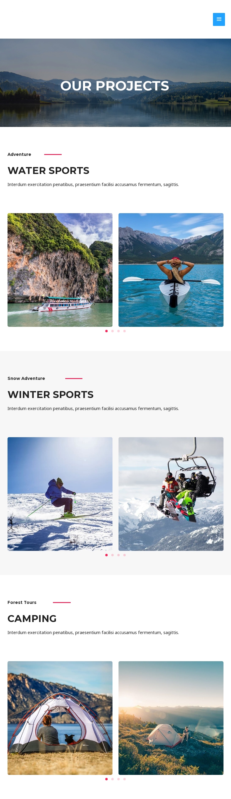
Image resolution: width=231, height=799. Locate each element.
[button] (106, 331)
